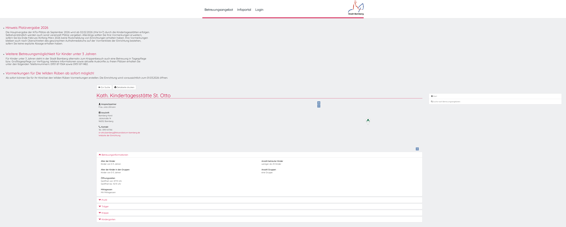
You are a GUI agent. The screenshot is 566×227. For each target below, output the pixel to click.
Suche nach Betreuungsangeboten (445, 102)
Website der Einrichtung (109, 135)
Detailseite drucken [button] (124, 87)
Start (434, 96)
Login (259, 10)
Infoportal (244, 10)
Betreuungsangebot (218, 10)
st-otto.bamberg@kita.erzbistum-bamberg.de (119, 132)
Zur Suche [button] (104, 87)
